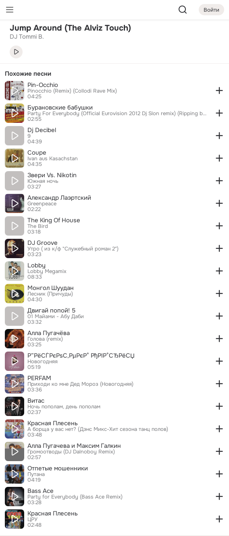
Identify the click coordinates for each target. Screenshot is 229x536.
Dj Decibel (41, 130)
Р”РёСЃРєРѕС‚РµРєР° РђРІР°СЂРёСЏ (81, 355)
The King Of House (53, 220)
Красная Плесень (52, 423)
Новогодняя (42, 361)
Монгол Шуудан (50, 288)
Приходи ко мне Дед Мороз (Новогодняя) (80, 384)
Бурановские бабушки (60, 107)
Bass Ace (40, 491)
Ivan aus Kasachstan (52, 158)
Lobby (36, 265)
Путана (36, 474)
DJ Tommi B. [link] (27, 37)
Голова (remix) (45, 339)
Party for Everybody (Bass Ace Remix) (75, 497)
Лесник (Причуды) (50, 294)
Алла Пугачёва (48, 333)
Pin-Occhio (42, 85)
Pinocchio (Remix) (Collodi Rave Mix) (72, 91)
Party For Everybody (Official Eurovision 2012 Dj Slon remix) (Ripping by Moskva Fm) (117, 113)
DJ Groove (42, 243)
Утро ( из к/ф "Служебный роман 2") (73, 249)
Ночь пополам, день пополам (63, 407)
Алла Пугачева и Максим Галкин (74, 446)
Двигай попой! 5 (51, 310)
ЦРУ (32, 519)
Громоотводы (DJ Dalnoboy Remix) (71, 452)
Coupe (36, 152)
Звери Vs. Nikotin (52, 175)
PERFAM (39, 378)
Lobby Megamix (47, 271)
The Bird (37, 226)
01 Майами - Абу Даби (55, 316)
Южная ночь (42, 181)
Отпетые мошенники (57, 468)
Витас (35, 400)
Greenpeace (41, 204)
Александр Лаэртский (59, 198)
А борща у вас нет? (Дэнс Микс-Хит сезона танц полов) (97, 429)
